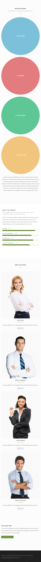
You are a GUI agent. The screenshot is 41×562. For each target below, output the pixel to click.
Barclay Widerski (20, 380)
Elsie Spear (20, 320)
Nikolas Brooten (20, 500)
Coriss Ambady (20, 440)
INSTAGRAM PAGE (7, 537)
